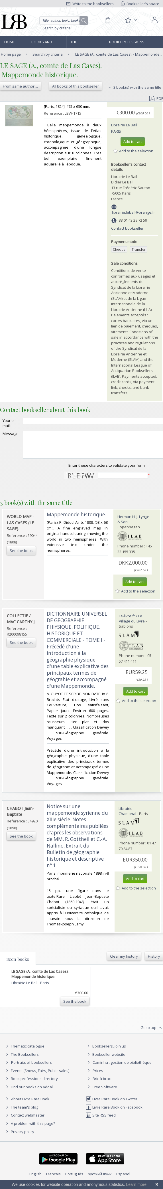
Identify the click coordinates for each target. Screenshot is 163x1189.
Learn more (136, 1184)
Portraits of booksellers (31, 1067)
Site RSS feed (101, 1120)
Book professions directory (126, 43)
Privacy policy (19, 1137)
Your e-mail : (9, 423)
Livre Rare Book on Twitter (111, 1104)
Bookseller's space (140, 3)
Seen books (18, 964)
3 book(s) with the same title (134, 87)
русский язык (100, 1179)
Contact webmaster (24, 1120)
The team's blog (21, 1112)
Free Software (105, 1092)
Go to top (151, 1033)
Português (74, 1179)
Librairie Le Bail (124, 125)
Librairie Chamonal (127, 816)
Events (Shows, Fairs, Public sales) (36, 1076)
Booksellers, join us (106, 1051)
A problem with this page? (29, 1128)
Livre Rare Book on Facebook (114, 1112)
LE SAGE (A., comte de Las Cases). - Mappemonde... (118, 54)
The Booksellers (82, 43)
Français (53, 1179)
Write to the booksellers (90, 3)
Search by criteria (57, 28)
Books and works (41, 43)
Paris (116, 131)
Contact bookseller (127, 228)
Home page (9, 43)
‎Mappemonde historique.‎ (76, 519)
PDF (156, 98)
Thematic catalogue (24, 1051)
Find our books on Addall (29, 1092)
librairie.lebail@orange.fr (133, 212)
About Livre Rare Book (30, 1104)
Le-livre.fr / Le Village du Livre (132, 623)
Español (123, 1179)
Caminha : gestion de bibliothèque (122, 1067)
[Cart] (107, 20)
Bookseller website (105, 1059)
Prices (98, 1075)
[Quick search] (63, 20)
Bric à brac (102, 1083)
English (35, 1179)
